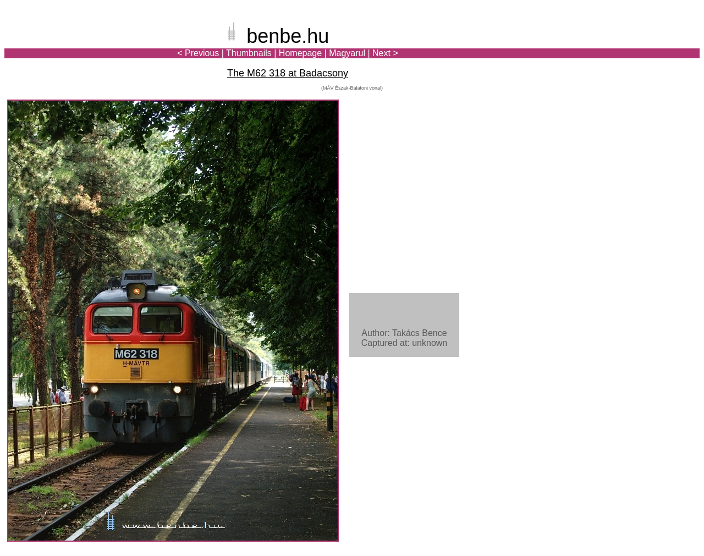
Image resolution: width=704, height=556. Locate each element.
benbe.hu (287, 36)
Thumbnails (249, 53)
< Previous (198, 53)
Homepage (300, 53)
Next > (385, 53)
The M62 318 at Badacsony (287, 73)
